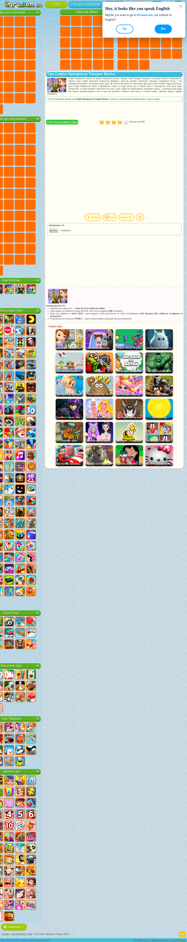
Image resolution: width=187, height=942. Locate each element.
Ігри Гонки (41, 43)
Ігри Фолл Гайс (41, 193)
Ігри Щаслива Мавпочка (52, 182)
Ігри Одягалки (65, 43)
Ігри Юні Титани (20, 193)
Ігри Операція (98, 54)
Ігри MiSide (31, 259)
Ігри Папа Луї (98, 43)
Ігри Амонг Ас (9, 204)
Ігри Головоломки (166, 54)
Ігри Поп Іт (166, 43)
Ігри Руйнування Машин (9, 109)
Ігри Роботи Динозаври (31, 54)
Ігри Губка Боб (20, 127)
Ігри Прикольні (177, 43)
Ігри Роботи (9, 54)
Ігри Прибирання (109, 65)
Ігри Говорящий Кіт (41, 127)
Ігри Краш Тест (41, 98)
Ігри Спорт (31, 612)
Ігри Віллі (9, 127)
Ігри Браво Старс (20, 204)
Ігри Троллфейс (41, 138)
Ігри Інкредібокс (52, 248)
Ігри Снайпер (52, 43)
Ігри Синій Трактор (31, 193)
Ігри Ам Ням (52, 149)
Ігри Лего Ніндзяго (52, 127)
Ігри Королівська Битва (9, 32)
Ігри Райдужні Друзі (9, 226)
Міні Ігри (123, 54)
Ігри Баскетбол (133, 65)
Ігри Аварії (41, 32)
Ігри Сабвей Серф (31, 149)
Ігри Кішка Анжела (98, 32)
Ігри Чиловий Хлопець (20, 259)
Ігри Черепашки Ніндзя (31, 182)
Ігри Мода (76, 65)
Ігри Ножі (155, 43)
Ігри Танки (41, 21)
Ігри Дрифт (41, 65)
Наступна (141, 217)
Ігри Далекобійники (9, 98)
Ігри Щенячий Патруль (31, 127)
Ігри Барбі (98, 21)
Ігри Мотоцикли (52, 32)
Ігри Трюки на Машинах (144, 54)
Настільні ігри (30, 665)
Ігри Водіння (41, 87)
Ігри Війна (52, 87)
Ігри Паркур (9, 87)
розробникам (178, 939)
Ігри (56, 4)
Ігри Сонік (52, 160)
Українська (14, 926)
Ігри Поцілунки (87, 43)
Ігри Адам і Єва (20, 182)
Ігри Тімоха (9, 259)
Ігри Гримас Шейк (52, 237)
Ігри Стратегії (31, 21)
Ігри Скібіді (41, 237)
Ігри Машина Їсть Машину (9, 65)
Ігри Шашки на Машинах (20, 109)
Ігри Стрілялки (31, 76)
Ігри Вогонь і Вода (87, 21)
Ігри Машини (31, 32)
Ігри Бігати (20, 76)
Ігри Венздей (9, 237)
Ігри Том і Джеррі (9, 193)
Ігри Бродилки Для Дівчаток (76, 32)
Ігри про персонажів (31, 118)
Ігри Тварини (31, 718)
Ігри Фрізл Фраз (52, 171)
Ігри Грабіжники (52, 54)
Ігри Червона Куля (31, 138)
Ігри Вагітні (109, 43)
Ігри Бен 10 (9, 182)
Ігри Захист (144, 65)
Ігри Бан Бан (20, 237)
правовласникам (160, 939)
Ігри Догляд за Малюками (87, 65)
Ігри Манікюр (87, 54)
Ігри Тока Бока (20, 226)
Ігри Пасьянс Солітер (144, 43)
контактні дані (141, 939)
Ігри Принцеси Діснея (65, 65)
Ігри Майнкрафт (20, 32)
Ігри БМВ (31, 98)
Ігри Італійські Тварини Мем (9, 270)
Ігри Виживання (41, 54)
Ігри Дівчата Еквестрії (76, 21)
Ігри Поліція (20, 54)
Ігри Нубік (31, 215)
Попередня (97, 217)
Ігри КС (20, 98)
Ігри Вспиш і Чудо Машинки (41, 160)
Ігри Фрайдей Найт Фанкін (31, 237)
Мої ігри (120, 217)
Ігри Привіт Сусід (41, 215)
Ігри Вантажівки (20, 43)
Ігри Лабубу (20, 270)
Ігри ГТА (20, 65)
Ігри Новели (65, 54)
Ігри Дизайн (98, 65)
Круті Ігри (123, 65)
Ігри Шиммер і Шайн (41, 182)
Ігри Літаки (20, 87)
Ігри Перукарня (76, 43)
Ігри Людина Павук (41, 171)
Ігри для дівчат (87, 11)
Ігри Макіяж (109, 54)
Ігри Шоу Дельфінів (9, 160)
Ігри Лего (20, 149)
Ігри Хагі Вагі (20, 215)
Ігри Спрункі (41, 248)
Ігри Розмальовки (87, 32)
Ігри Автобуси (52, 65)
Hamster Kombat (9, 248)
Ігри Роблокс (30, 279)
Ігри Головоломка (52, 226)
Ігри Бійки (31, 43)
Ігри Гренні (9, 215)
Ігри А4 (41, 204)
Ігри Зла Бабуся (9, 149)
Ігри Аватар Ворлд (31, 226)
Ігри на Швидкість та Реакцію (133, 54)
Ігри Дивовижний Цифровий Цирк (20, 248)
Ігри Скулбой (52, 215)
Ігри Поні (65, 21)
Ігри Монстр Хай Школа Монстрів (65, 32)
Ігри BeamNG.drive (52, 98)
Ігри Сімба (41, 226)
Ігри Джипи (52, 76)
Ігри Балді (52, 204)
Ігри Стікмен (9, 43)
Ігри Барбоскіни (9, 171)
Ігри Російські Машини (31, 65)
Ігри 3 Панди (20, 160)
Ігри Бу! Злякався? (41, 259)
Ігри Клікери (133, 43)
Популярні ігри (31, 310)
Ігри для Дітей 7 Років (80, 122)
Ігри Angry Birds (41, 149)
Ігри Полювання (41, 76)
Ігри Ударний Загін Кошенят (20, 171)
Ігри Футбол (20, 21)
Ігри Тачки (31, 160)
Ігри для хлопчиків (85, 4)
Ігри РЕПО (52, 259)
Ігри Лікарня (76, 54)
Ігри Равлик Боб (20, 138)
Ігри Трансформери (31, 248)
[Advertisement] (122, 495)
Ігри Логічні (123, 43)
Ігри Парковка (9, 21)
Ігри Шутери (9, 76)
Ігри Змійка (155, 54)
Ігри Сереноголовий (52, 193)
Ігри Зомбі (52, 21)
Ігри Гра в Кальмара (31, 204)
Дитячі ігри (31, 771)
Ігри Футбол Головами (31, 87)
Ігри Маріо (31, 171)
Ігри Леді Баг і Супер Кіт (52, 138)
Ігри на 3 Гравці (177, 54)
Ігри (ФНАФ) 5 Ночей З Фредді (9, 138)
